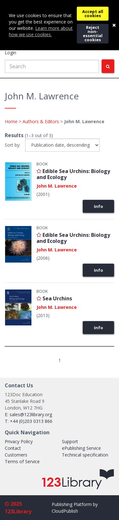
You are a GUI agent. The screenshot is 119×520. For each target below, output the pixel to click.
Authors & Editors (41, 121)
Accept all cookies (92, 13)
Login (10, 53)
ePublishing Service (81, 448)
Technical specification (85, 455)
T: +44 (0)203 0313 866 (28, 421)
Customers (16, 455)
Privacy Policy (19, 441)
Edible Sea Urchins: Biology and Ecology (73, 174)
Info (98, 206)
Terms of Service (22, 461)
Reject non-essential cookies (92, 33)
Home (11, 121)
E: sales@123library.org (28, 414)
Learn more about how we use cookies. (41, 31)
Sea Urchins (57, 298)
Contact (13, 448)
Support (70, 441)
